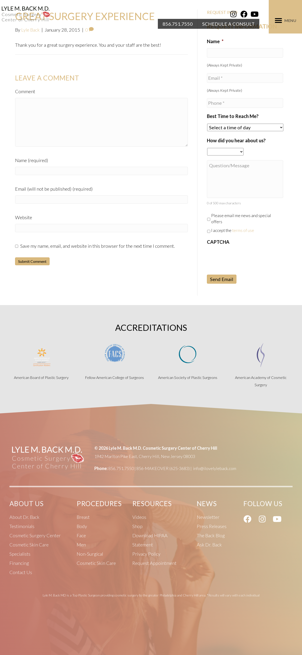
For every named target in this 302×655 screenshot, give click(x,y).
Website (23, 217)
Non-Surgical (90, 554)
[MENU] (285, 21)
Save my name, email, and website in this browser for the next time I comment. (97, 246)
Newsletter (208, 517)
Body (82, 526)
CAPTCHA (218, 242)
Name (215, 41)
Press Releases (211, 526)
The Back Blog (211, 535)
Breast (83, 517)
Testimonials (21, 526)
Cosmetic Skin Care (96, 563)
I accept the (232, 230)
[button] (233, 14)
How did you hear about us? (236, 140)
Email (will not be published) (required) (54, 189)
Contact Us (20, 572)
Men (81, 544)
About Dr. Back (24, 517)
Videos (139, 517)
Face (81, 535)
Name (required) (31, 160)
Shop (137, 526)
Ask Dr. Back (209, 544)
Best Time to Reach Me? (233, 116)
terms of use (243, 230)
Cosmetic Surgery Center (35, 535)
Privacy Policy (146, 554)
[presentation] (243, 258)
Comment (25, 91)
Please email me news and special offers (241, 218)
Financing (19, 563)
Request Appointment (154, 563)
